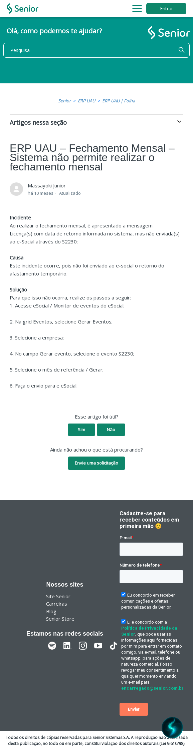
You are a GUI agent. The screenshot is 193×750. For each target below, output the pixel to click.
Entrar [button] (166, 8)
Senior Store (60, 618)
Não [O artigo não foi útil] (111, 430)
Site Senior (58, 596)
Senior (64, 101)
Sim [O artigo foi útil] (81, 430)
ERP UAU (86, 101)
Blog (51, 611)
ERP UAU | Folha (118, 101)
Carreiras (56, 603)
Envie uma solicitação (96, 463)
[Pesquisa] (96, 50)
